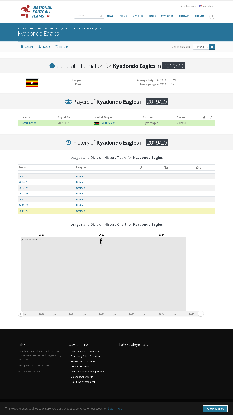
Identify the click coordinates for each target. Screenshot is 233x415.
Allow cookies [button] (215, 408)
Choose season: (181, 46)
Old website (188, 6)
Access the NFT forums (83, 361)
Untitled (80, 176)
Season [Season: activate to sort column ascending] (23, 167)
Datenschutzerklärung (82, 376)
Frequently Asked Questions (86, 356)
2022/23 (23, 193)
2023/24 (23, 188)
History (61, 46)
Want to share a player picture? (87, 371)
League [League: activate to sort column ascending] (81, 167)
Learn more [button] (115, 408)
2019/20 (23, 211)
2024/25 (23, 182)
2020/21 (23, 205)
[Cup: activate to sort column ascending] (198, 167)
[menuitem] (111, 313)
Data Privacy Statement (83, 381)
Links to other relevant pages (86, 351)
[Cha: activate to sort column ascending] (165, 167)
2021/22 (23, 199)
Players (44, 46)
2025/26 (23, 176)
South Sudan (108, 123)
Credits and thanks (81, 366)
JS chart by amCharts (31, 239)
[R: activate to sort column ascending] (141, 167)
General (26, 46)
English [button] (206, 6)
